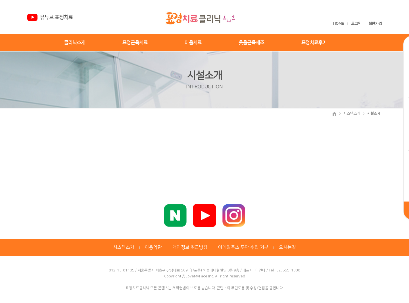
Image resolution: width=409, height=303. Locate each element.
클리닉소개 (74, 42)
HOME (338, 24)
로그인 (356, 24)
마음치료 (193, 42)
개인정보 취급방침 (190, 247)
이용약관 (153, 247)
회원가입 (375, 24)
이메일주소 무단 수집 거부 (243, 247)
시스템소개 (123, 247)
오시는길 (287, 247)
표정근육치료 (135, 42)
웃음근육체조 (251, 42)
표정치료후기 (314, 42)
